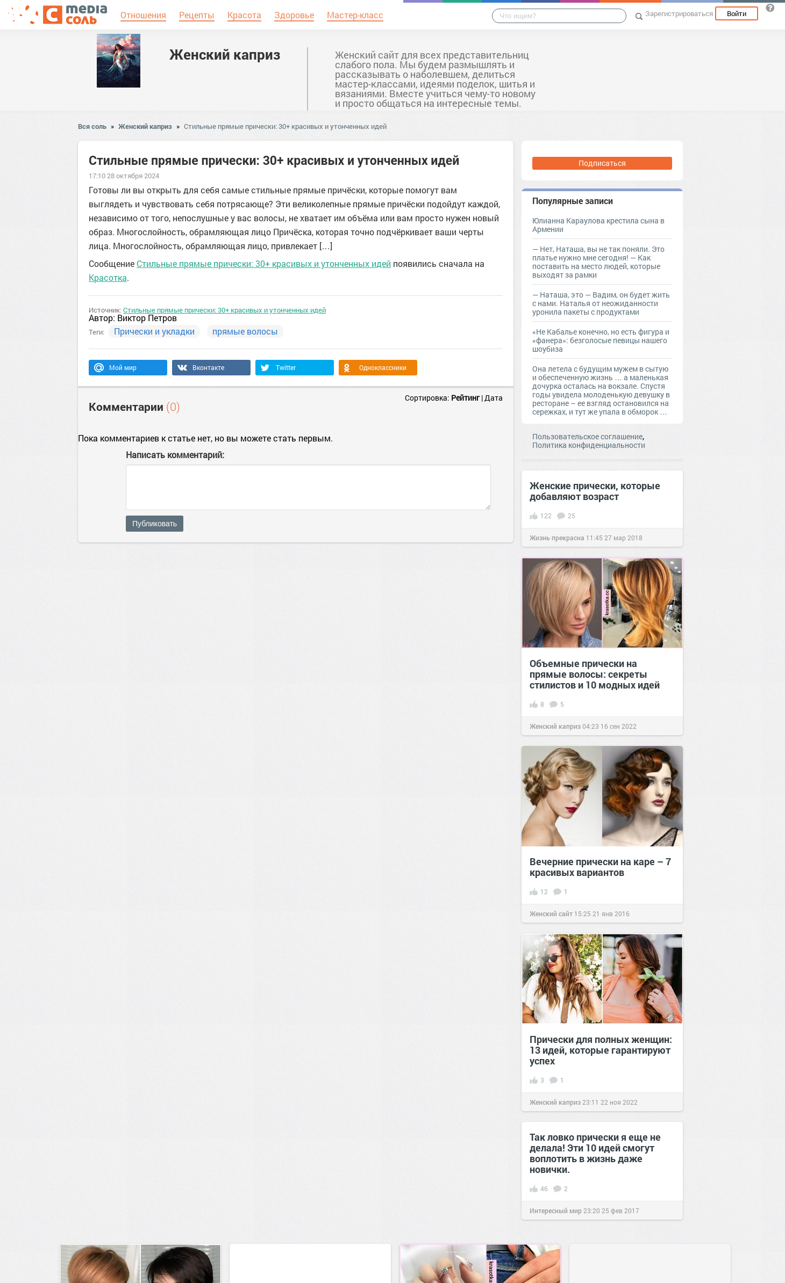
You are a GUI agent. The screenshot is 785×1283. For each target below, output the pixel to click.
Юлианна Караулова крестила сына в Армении (598, 224)
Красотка (108, 277)
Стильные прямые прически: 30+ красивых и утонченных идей (285, 126)
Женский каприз (224, 54)
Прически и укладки (154, 331)
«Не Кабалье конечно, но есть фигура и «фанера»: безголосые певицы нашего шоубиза (600, 340)
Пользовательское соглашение (587, 436)
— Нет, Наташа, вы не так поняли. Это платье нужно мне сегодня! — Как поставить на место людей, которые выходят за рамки (598, 262)
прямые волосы (245, 331)
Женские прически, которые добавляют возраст (595, 491)
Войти (736, 13)
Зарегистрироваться (679, 13)
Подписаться (602, 163)
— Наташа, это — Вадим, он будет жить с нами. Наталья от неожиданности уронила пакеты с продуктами (601, 303)
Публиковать (154, 523)
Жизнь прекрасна (557, 537)
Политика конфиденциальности (588, 445)
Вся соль (92, 126)
